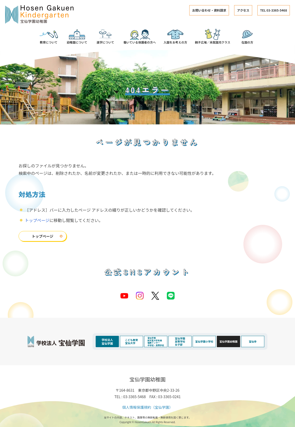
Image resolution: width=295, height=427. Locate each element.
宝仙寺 (253, 341)
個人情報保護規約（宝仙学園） (147, 407)
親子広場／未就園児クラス (212, 36)
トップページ (37, 220)
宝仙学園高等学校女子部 (180, 341)
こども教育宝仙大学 (131, 341)
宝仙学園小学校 (204, 341)
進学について (105, 36)
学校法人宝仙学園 (107, 341)
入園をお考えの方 (175, 36)
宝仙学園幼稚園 (228, 341)
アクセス (243, 10)
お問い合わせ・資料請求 (209, 10)
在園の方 (247, 36)
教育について (48, 36)
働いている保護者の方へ (140, 36)
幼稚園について (77, 36)
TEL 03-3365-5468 (273, 10)
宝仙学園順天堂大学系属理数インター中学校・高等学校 (156, 341)
